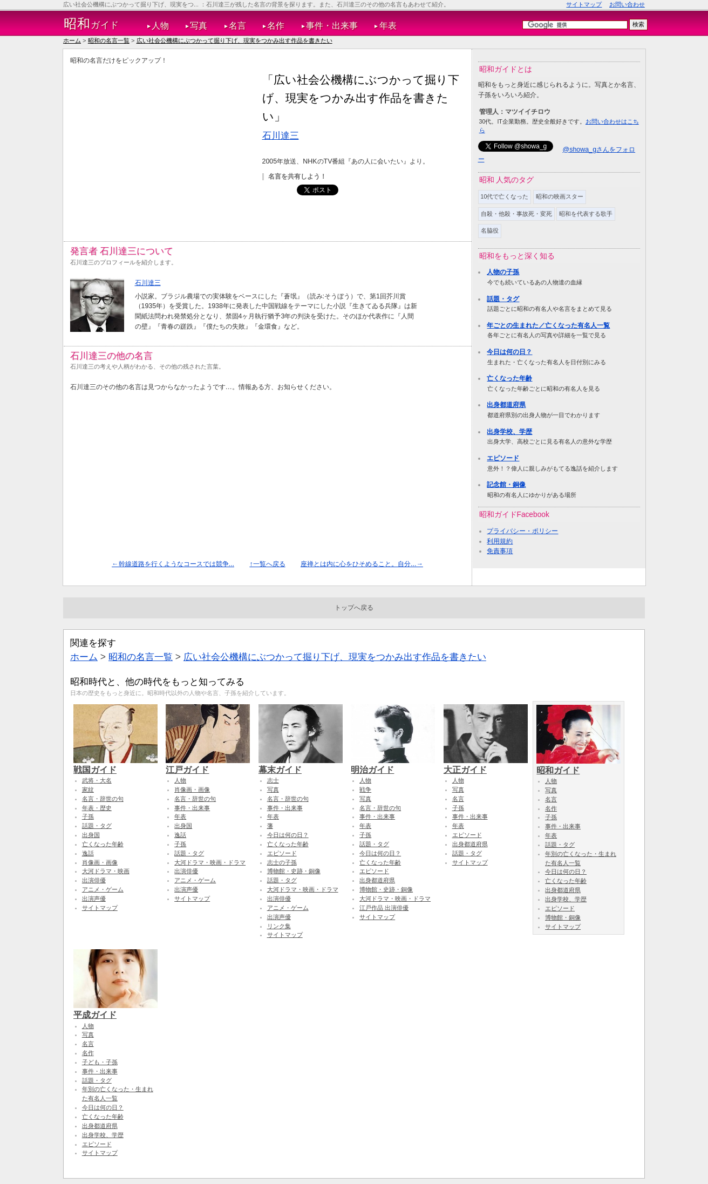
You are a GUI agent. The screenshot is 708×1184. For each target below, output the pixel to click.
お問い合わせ (627, 4)
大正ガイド (486, 764)
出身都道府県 (506, 405)
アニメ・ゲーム (103, 889)
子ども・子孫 (100, 1062)
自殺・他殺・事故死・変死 (516, 213)
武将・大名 (97, 780)
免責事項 (500, 551)
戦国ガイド (115, 764)
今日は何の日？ (509, 352)
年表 (388, 25)
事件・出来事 (332, 25)
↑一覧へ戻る (267, 564)
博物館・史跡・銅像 (294, 871)
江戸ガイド (208, 764)
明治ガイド (393, 764)
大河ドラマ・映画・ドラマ (210, 862)
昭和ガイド (578, 765)
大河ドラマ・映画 (106, 871)
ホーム (72, 40)
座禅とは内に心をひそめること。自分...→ (362, 564)
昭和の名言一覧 (109, 40)
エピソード (503, 458)
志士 (273, 780)
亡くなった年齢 (509, 378)
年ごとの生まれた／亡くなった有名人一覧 (548, 325)
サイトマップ (584, 4)
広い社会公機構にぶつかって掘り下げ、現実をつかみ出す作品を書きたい (234, 40)
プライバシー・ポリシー (522, 531)
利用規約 (500, 541)
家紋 (88, 789)
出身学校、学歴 (509, 432)
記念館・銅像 (506, 484)
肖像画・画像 (100, 862)
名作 (275, 25)
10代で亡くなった (505, 196)
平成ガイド (115, 1009)
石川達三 (280, 135)
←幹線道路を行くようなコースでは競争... (173, 564)
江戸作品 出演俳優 (384, 907)
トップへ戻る (354, 607)
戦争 (365, 789)
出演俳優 (94, 880)
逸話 (88, 853)
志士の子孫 (282, 862)
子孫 (88, 816)
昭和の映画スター (559, 196)
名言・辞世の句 (103, 798)
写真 (198, 25)
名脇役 (490, 230)
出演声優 (94, 898)
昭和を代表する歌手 (585, 213)
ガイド (91, 23)
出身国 (91, 835)
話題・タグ (503, 299)
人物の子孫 (503, 272)
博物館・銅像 (563, 917)
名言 (237, 25)
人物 (160, 25)
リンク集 (279, 926)
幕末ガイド (300, 764)
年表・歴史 (97, 808)
